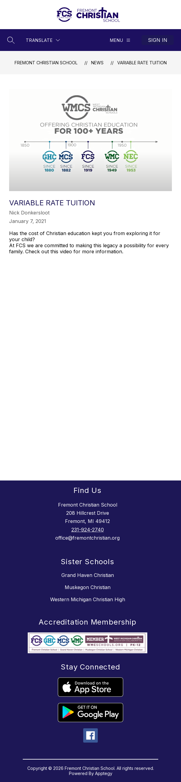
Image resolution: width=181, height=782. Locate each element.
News (97, 62)
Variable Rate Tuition (142, 62)
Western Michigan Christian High (87, 599)
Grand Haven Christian (87, 575)
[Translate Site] (42, 40)
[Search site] (11, 40)
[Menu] (120, 40)
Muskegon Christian (88, 587)
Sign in (157, 40)
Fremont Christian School (46, 62)
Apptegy (103, 773)
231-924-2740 (87, 530)
